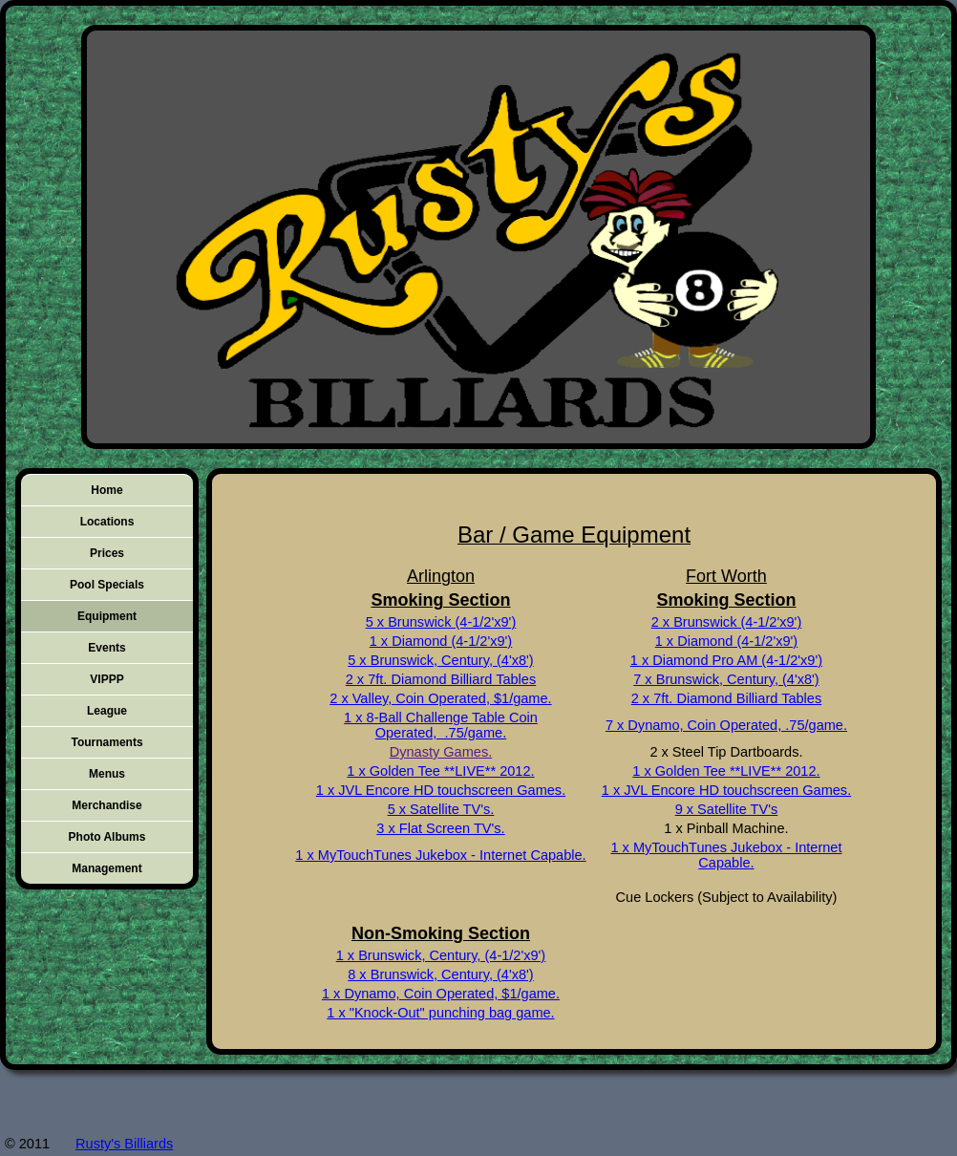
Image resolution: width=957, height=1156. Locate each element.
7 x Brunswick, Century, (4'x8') (726, 679)
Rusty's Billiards (124, 1143)
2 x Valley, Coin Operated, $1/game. (440, 698)
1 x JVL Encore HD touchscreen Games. (440, 790)
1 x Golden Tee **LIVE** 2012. (440, 771)
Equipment (107, 616)
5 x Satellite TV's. (441, 809)
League (107, 710)
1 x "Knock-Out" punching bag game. (440, 1012)
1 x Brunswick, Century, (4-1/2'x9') (441, 955)
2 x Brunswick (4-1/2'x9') (726, 622)
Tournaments (106, 742)
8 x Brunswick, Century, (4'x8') (440, 974)
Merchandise (106, 805)
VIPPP (106, 679)
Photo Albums (107, 837)
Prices (107, 553)
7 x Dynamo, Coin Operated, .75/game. (726, 725)
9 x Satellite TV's (726, 809)
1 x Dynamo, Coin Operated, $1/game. (441, 993)
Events (106, 647)
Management (106, 868)
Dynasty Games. (441, 752)
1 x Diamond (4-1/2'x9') (441, 641)
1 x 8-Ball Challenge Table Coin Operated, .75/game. (441, 725)
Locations (107, 521)
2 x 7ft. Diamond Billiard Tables (441, 679)
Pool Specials (107, 584)
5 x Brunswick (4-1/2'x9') (441, 622)
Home (106, 490)
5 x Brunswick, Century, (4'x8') (440, 660)
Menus (107, 774)
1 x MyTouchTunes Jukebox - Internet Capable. (440, 855)
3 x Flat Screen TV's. (440, 828)
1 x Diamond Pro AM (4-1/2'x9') (726, 660)
